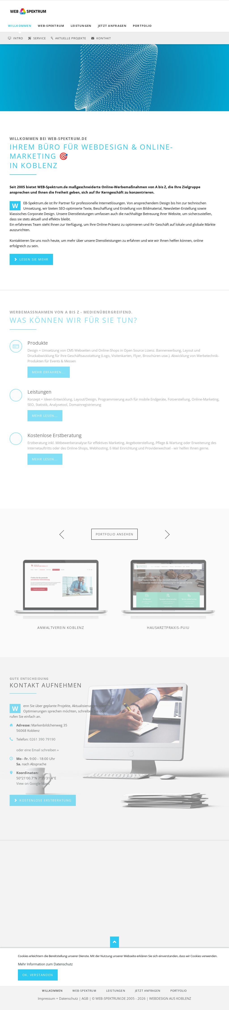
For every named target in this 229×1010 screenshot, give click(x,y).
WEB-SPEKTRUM (51, 26)
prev (63, 534)
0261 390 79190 (42, 739)
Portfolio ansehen (115, 534)
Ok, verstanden (37, 975)
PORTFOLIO (142, 26)
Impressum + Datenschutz (58, 998)
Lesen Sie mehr (33, 259)
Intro (18, 38)
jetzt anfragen (112, 26)
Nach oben (114, 942)
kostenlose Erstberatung (45, 800)
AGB (85, 998)
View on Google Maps (33, 783)
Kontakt (103, 38)
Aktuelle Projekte (70, 38)
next (165, 534)
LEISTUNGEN (81, 26)
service (39, 38)
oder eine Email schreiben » (37, 750)
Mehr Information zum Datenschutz (45, 964)
